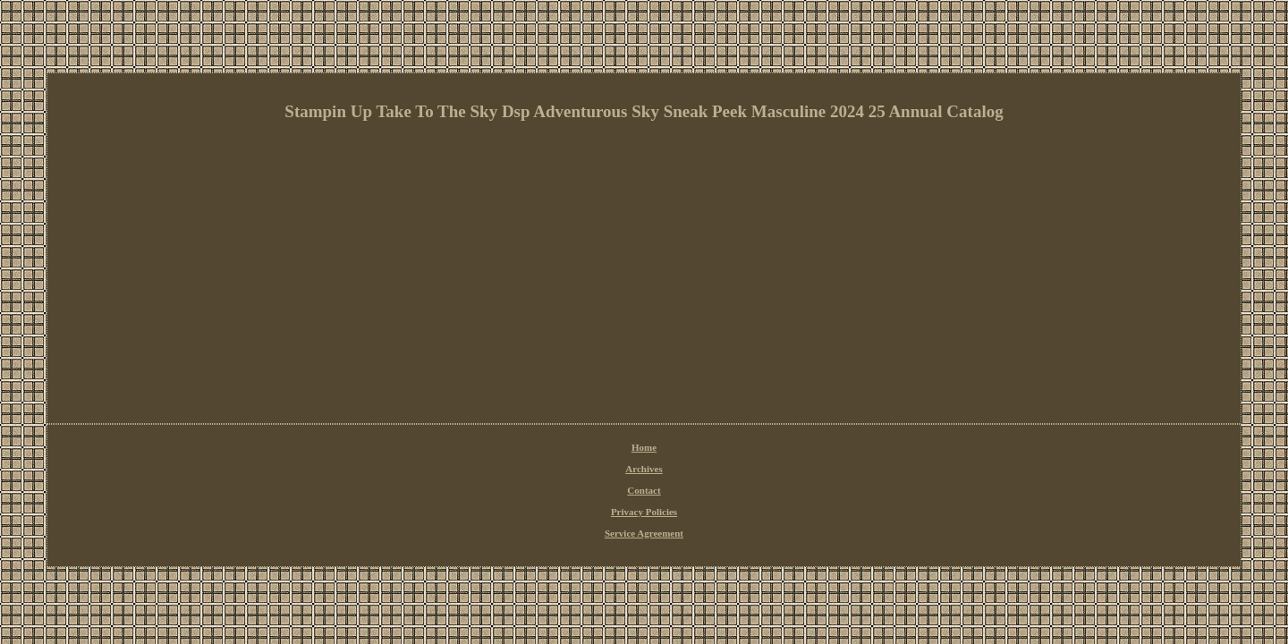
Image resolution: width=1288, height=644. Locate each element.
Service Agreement (739, 448)
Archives (552, 448)
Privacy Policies (657, 448)
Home (511, 448)
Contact (597, 448)
